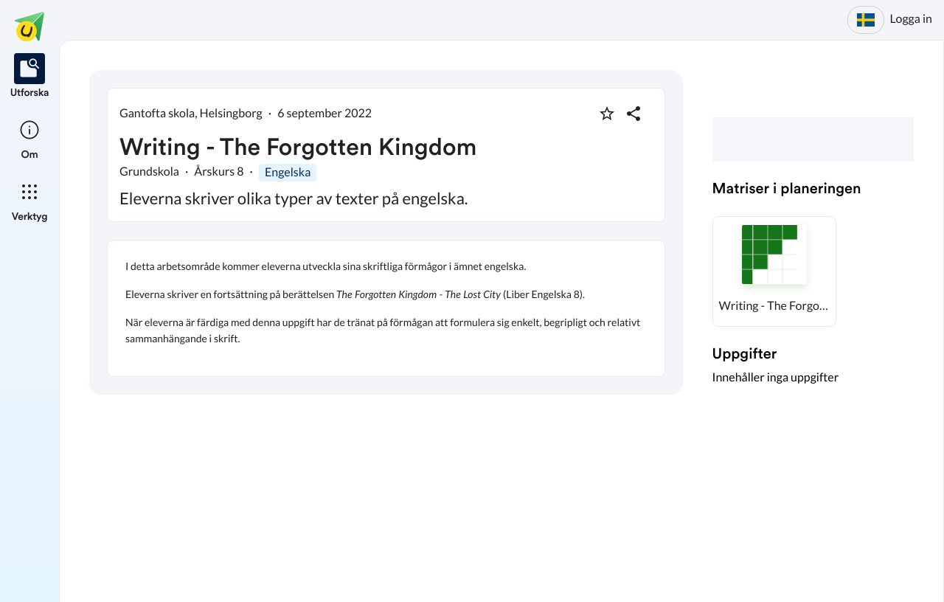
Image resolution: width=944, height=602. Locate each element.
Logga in (911, 19)
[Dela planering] (633, 113)
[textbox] (386, 308)
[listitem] (29, 76)
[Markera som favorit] (607, 113)
